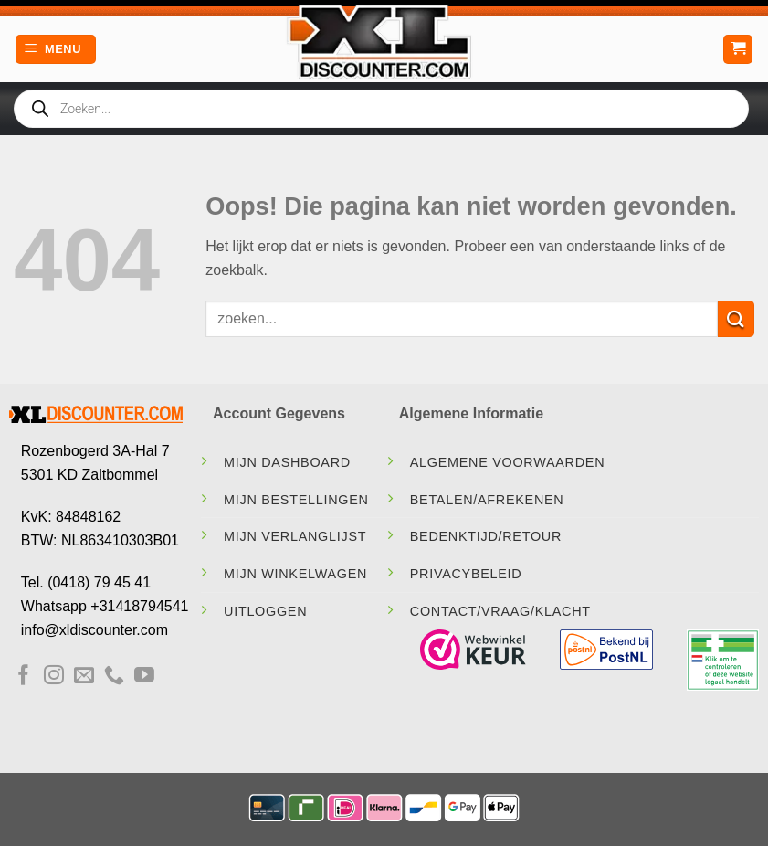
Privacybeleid (466, 573)
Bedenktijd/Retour (486, 536)
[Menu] (56, 50)
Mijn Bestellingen (296, 499)
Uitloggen (265, 611)
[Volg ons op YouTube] (144, 676)
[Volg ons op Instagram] (54, 676)
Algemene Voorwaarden (507, 462)
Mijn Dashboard (287, 462)
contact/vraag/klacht (500, 611)
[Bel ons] (114, 676)
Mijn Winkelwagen (295, 573)
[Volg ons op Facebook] (24, 676)
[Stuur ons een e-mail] (84, 676)
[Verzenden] (736, 318)
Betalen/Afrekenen (487, 499)
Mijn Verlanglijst (295, 536)
